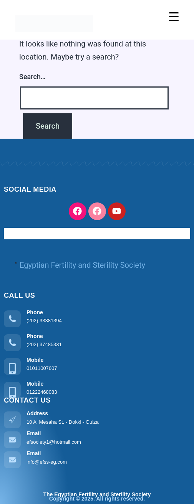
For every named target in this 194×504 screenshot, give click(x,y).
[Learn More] (97, 317)
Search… (32, 77)
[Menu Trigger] (173, 16)
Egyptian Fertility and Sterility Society (82, 265)
